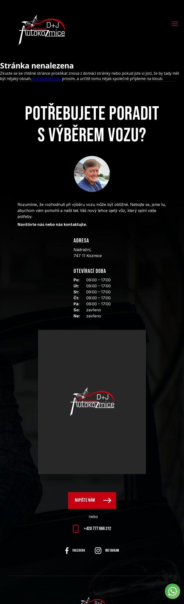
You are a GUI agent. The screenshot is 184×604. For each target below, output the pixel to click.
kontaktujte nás (47, 78)
